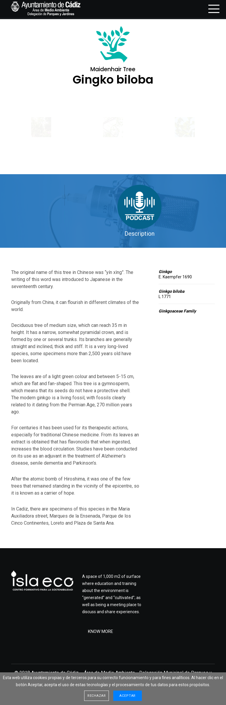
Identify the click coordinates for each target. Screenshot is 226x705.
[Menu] (212, 9)
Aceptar (127, 696)
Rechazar (96, 696)
